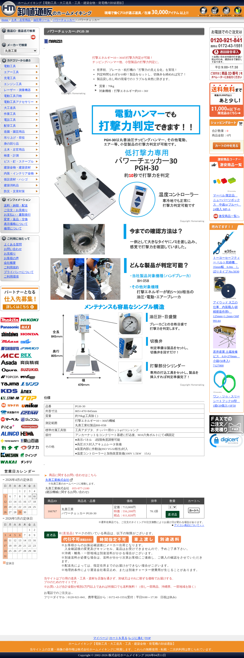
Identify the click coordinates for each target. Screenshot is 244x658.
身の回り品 (11, 143)
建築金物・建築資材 (17, 167)
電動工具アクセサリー (19, 102)
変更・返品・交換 (16, 219)
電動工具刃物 (13, 96)
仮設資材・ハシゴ (16, 179)
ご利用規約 (11, 267)
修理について (13, 228)
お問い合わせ (13, 249)
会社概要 (10, 262)
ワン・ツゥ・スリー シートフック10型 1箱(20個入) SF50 (226, 401)
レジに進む (136, 638)
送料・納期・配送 (16, 205)
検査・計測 (11, 155)
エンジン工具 (13, 84)
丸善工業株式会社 (57, 480)
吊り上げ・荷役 (14, 137)
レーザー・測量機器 (17, 90)
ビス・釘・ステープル (19, 161)
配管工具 (10, 125)
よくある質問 (13, 244)
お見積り (10, 253)
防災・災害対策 (14, 191)
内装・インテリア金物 (19, 173)
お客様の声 (11, 258)
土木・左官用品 (14, 149)
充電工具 (10, 78)
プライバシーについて (19, 272)
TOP (148, 638)
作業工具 (10, 114)
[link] (226, 441)
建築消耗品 (11, 185)
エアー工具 (11, 72)
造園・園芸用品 (14, 131)
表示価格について (16, 224)
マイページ (100, 638)
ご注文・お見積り (16, 210)
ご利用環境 (11, 276)
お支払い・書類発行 (17, 214)
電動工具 (10, 66)
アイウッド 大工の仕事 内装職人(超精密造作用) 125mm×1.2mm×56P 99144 (226, 311)
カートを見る (118, 638)
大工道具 (10, 108)
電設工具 (10, 119)
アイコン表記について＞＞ (189, 525)
